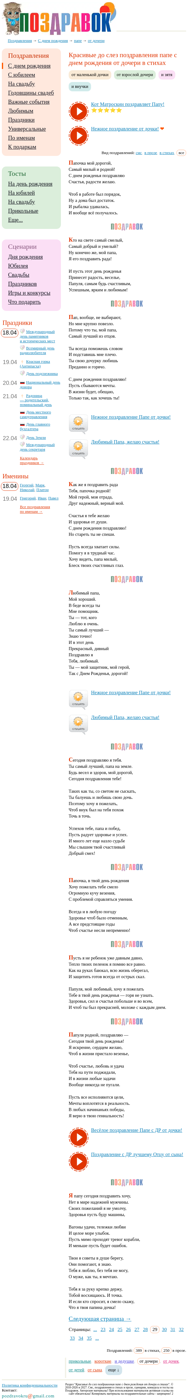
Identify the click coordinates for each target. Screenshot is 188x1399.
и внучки (79, 86)
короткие (102, 1361)
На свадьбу (21, 84)
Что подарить (24, 302)
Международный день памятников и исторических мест (37, 336)
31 (172, 1329)
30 (164, 1329)
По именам (21, 138)
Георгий (27, 485)
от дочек (171, 1361)
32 (181, 1329)
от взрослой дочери (135, 74)
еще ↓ (113, 1369)
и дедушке (124, 1361)
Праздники (21, 120)
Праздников (22, 284)
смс (139, 152)
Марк (40, 485)
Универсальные (27, 129)
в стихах (166, 152)
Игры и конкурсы (29, 293)
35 (89, 1338)
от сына (95, 1369)
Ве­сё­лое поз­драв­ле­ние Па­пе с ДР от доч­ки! (136, 1130)
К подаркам (22, 147)
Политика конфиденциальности (29, 1385)
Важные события (29, 102)
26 (128, 1329)
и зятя (166, 74)
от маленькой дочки (89, 74)
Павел (53, 498)
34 (80, 1338)
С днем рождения (29, 66)
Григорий (28, 498)
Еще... (15, 220)
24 (111, 1329)
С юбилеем (21, 75)
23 (103, 1329)
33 (72, 1338)
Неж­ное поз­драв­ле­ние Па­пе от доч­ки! (131, 417)
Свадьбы (18, 275)
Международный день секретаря (37, 447)
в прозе (150, 152)
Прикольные (23, 211)
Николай (27, 490)
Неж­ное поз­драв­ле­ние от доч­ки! (125, 128)
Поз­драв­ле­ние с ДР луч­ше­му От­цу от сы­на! (137, 1154)
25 (119, 1329)
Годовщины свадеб (31, 93)
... (95, 1329)
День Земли (36, 437)
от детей (76, 1369)
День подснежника (42, 373)
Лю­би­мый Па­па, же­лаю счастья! (125, 441)
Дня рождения (25, 257)
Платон (42, 490)
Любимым (20, 111)
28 (145, 1329)
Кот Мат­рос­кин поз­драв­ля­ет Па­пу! (127, 104)
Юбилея (18, 266)
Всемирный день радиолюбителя (37, 350)
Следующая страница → (100, 1318)
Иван (42, 498)
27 (137, 1329)
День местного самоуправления (35, 414)
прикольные (80, 1361)
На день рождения (30, 184)
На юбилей (21, 193)
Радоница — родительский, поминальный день (36, 400)
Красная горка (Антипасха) (35, 363)
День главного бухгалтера (35, 426)
